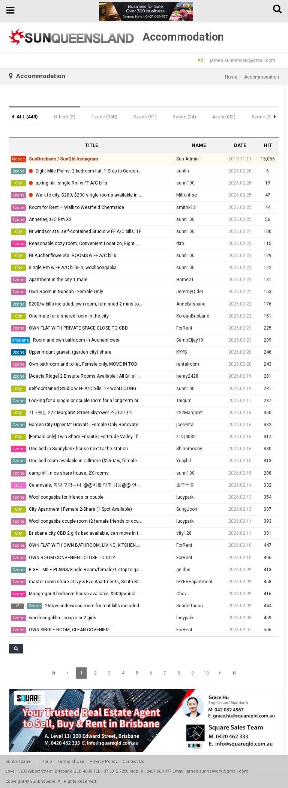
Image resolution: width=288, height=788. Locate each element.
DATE (240, 145)
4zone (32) (224, 116)
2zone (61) (145, 116)
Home (231, 77)
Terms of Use (70, 761)
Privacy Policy (103, 761)
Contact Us (133, 761)
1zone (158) (104, 116)
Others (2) (64, 116)
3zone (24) (184, 116)
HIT (268, 145)
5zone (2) (262, 116)
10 (206, 673)
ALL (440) (27, 116)
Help (47, 761)
